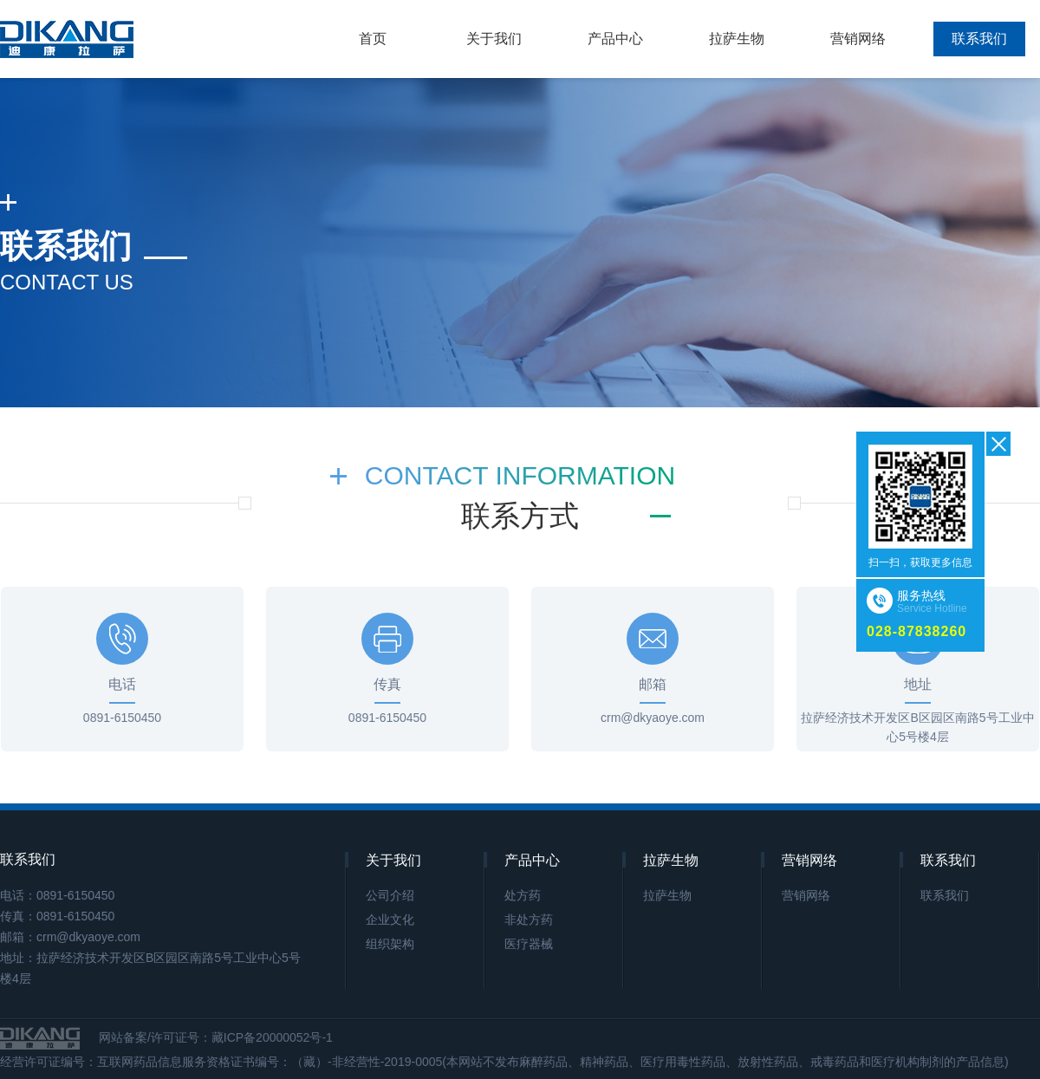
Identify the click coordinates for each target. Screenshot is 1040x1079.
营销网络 (858, 38)
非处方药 (528, 919)
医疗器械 (528, 944)
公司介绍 (390, 895)
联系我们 (979, 38)
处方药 (522, 895)
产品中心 (615, 38)
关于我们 (494, 38)
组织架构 (390, 944)
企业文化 (390, 919)
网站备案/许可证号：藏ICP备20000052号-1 (217, 1037)
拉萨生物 (736, 38)
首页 (373, 38)
